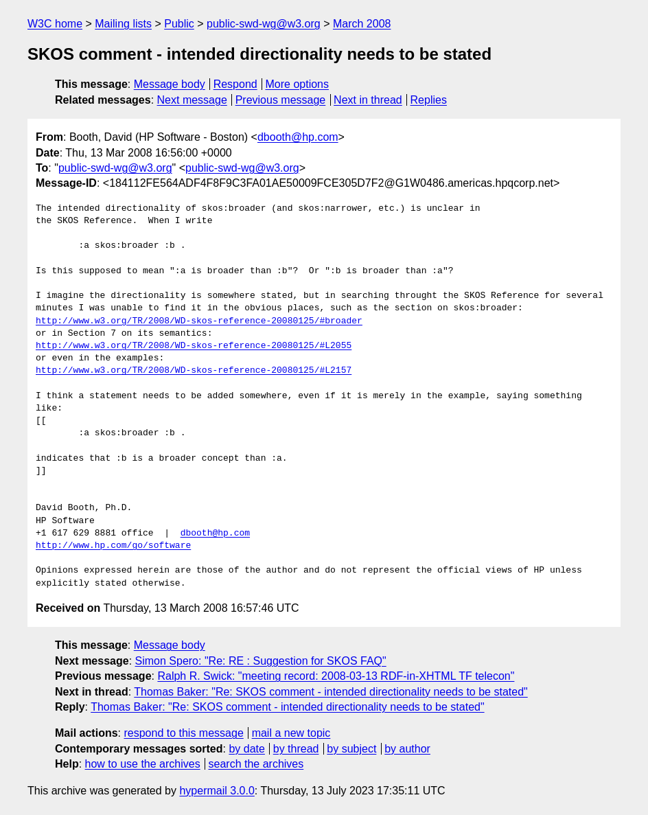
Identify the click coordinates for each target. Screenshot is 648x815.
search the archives (256, 764)
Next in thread (368, 100)
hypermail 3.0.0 (216, 790)
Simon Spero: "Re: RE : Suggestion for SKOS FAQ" (260, 661)
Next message (192, 100)
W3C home (54, 24)
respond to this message (183, 733)
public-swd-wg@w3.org (264, 24)
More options (297, 84)
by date (246, 749)
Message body (169, 84)
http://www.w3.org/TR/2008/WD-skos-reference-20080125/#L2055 (193, 346)
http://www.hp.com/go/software (113, 546)
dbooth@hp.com (297, 137)
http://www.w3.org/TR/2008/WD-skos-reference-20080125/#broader (199, 321)
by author (407, 749)
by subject (351, 749)
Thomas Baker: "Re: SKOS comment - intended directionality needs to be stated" (330, 692)
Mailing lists (123, 24)
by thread (296, 749)
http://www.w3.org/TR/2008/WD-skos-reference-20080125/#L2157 (193, 371)
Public (179, 24)
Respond (235, 84)
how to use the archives (142, 764)
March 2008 (362, 24)
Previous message (280, 100)
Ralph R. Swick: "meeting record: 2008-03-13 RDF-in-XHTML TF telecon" (335, 676)
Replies (428, 100)
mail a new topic (291, 733)
